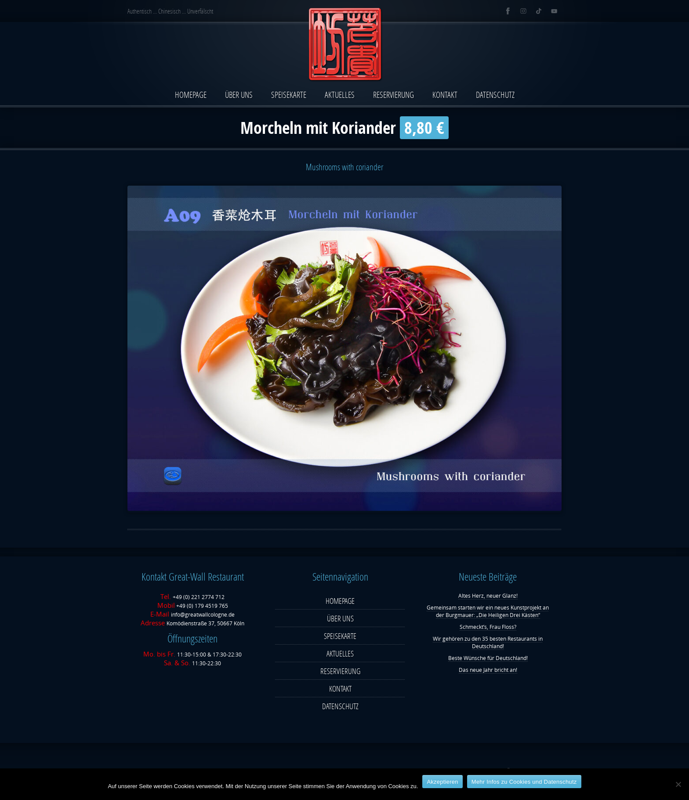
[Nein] (678, 784)
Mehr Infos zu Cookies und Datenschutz (524, 781)
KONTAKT (444, 94)
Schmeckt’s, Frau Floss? (488, 627)
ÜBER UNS (239, 94)
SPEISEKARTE (288, 94)
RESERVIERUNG (393, 94)
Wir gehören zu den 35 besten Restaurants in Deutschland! (488, 642)
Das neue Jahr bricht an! (488, 670)
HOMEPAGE (191, 94)
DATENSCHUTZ (495, 94)
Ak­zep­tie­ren (442, 781)
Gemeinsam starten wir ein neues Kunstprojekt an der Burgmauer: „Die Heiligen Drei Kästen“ (488, 611)
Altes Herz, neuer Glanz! (488, 595)
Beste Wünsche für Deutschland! (488, 658)
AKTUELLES (340, 94)
